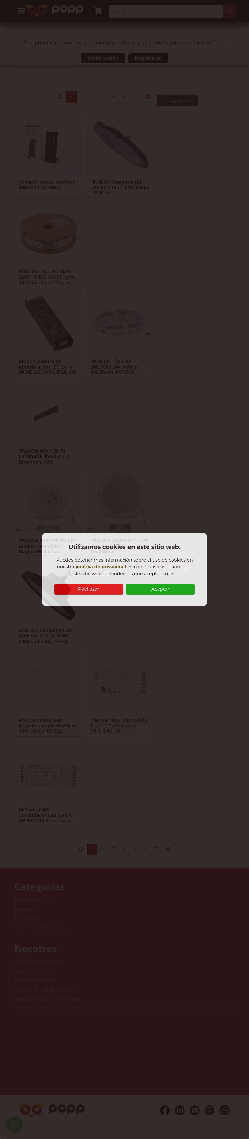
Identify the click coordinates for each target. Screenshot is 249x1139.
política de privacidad (100, 567)
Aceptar (160, 589)
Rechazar (88, 589)
